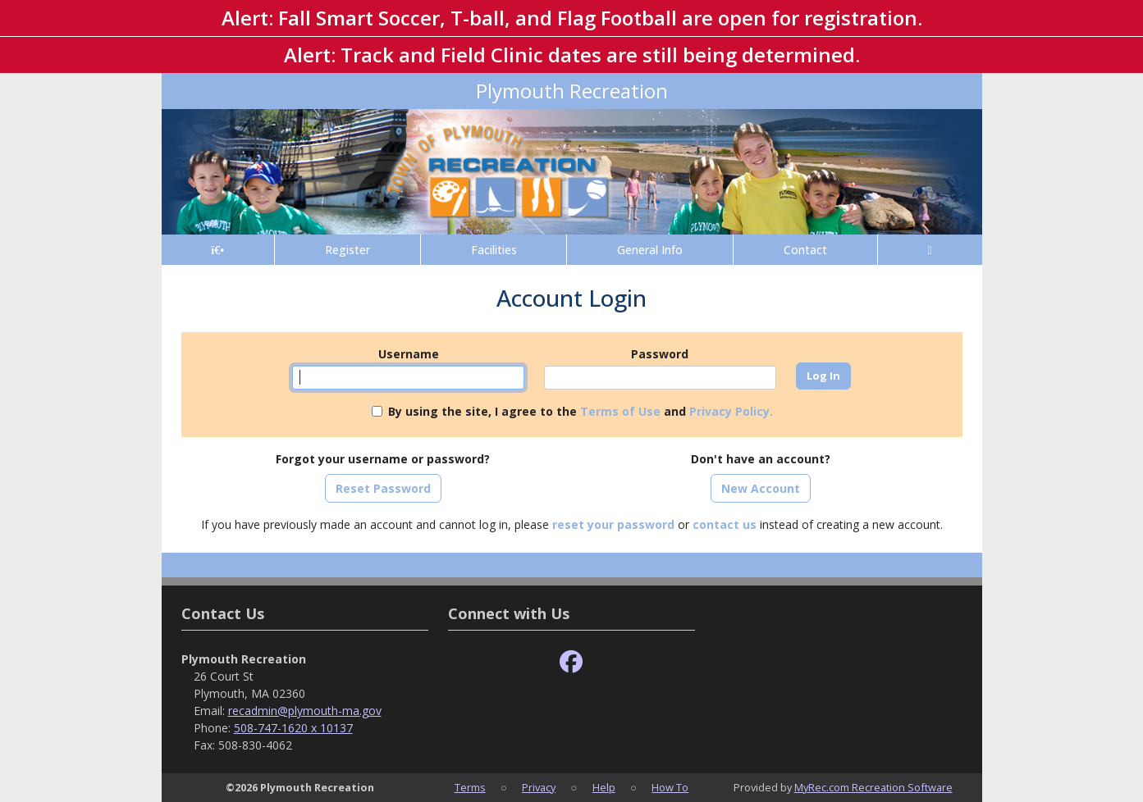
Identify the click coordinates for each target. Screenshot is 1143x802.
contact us (725, 524)
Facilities (494, 249)
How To (670, 787)
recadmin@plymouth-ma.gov (305, 710)
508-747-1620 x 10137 (293, 728)
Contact (805, 249)
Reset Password (383, 488)
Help (603, 787)
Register (347, 249)
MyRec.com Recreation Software (873, 787)
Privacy (538, 787)
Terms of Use (620, 411)
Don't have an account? (760, 459)
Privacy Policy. (731, 411)
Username (408, 354)
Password (659, 354)
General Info (650, 249)
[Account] (930, 250)
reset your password (613, 524)
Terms (470, 787)
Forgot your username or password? (383, 459)
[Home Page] (218, 250)
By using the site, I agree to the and (580, 411)
